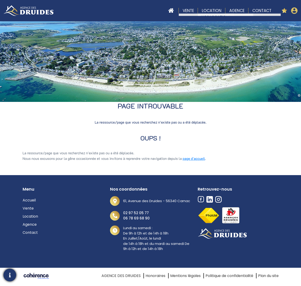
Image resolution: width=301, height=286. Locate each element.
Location (211, 10)
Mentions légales (185, 275)
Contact (261, 10)
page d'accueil (194, 158)
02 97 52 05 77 (136, 212)
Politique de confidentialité (229, 275)
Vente (188, 10)
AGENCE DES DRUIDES (121, 275)
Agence (236, 10)
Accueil (171, 10)
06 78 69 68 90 (136, 218)
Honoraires (155, 275)
